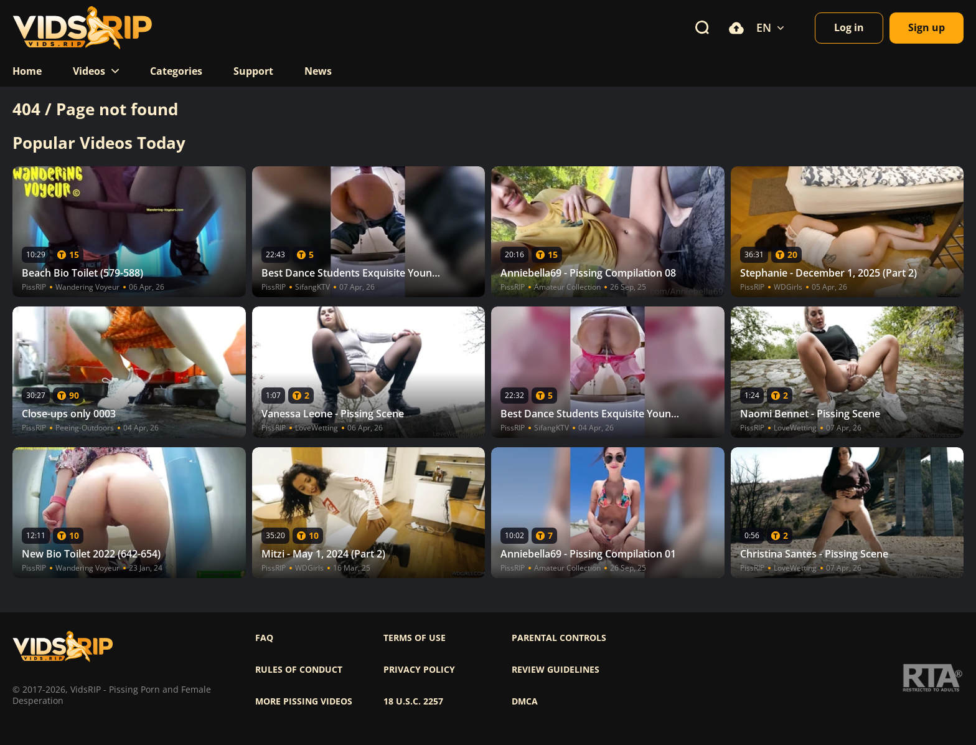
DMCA (525, 701)
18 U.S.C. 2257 (413, 701)
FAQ (264, 637)
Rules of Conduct (298, 669)
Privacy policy (419, 669)
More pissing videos (303, 701)
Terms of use (414, 637)
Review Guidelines (555, 669)
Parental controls (559, 637)
